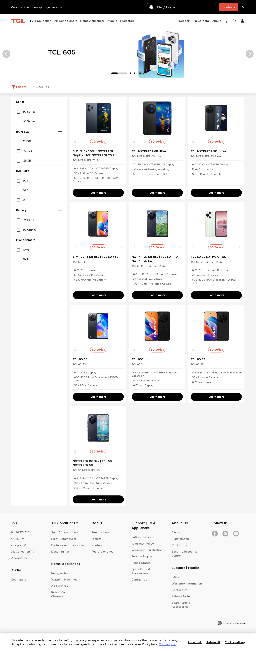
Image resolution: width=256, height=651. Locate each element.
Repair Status (140, 563)
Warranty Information (187, 583)
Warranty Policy (142, 543)
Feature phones (102, 551)
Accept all (195, 642)
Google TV (18, 545)
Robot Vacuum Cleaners (61, 594)
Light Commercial (63, 539)
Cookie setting (235, 642)
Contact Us (139, 579)
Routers (96, 545)
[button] (6, 54)
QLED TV (17, 539)
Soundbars (18, 579)
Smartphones (100, 532)
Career (176, 532)
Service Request (142, 556)
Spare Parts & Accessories (140, 571)
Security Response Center (184, 553)
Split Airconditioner (65, 532)
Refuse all (213, 642)
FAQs (175, 577)
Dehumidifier (60, 551)
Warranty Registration (147, 550)
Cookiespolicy (168, 644)
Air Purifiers (59, 586)
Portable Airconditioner (67, 545)
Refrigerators (60, 573)
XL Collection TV (23, 551)
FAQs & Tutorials (143, 537)
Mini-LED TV (20, 532)
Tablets (96, 539)
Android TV (19, 558)
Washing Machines (64, 579)
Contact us (179, 545)
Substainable (181, 539)
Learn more (98, 193)
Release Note (181, 596)
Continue (228, 7)
